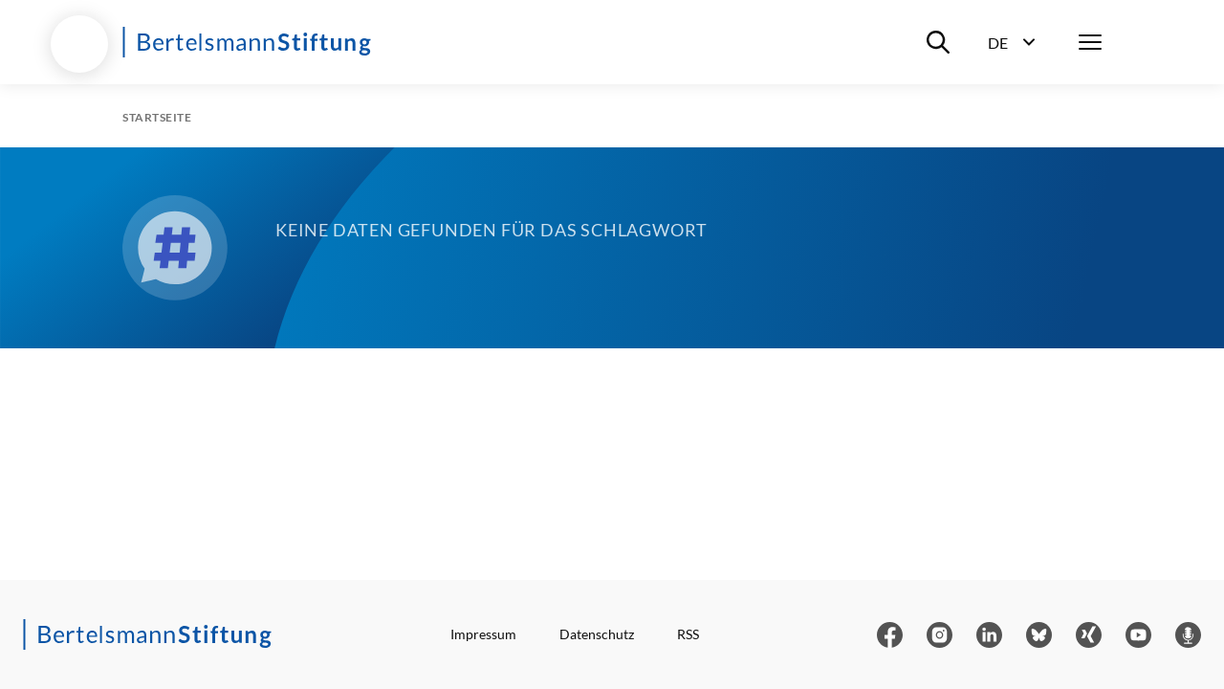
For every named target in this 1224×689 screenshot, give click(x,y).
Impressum (483, 634)
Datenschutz (596, 634)
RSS (688, 634)
